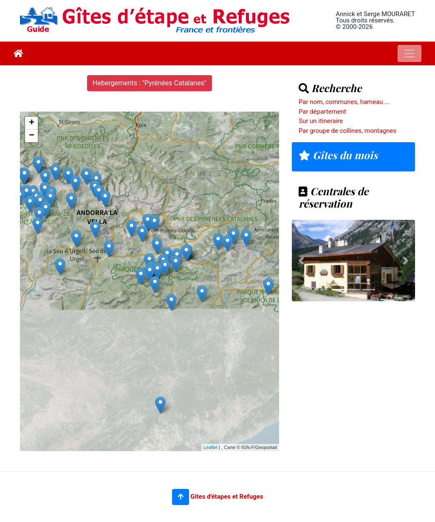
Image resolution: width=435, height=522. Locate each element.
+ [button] (31, 123)
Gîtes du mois (338, 155)
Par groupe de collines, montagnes (347, 131)
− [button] (31, 135)
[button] (180, 497)
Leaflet (210, 447)
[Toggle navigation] (409, 53)
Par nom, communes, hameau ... (344, 102)
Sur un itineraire (321, 121)
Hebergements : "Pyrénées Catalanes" (149, 83)
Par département (322, 111)
